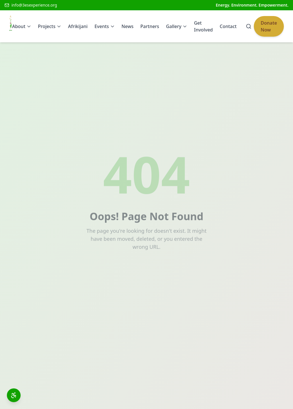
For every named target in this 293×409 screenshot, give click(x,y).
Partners (149, 26)
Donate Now (269, 26)
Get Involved (203, 26)
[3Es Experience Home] (10, 26)
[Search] (248, 26)
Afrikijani (78, 26)
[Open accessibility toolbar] (14, 395)
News (128, 26)
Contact (228, 26)
